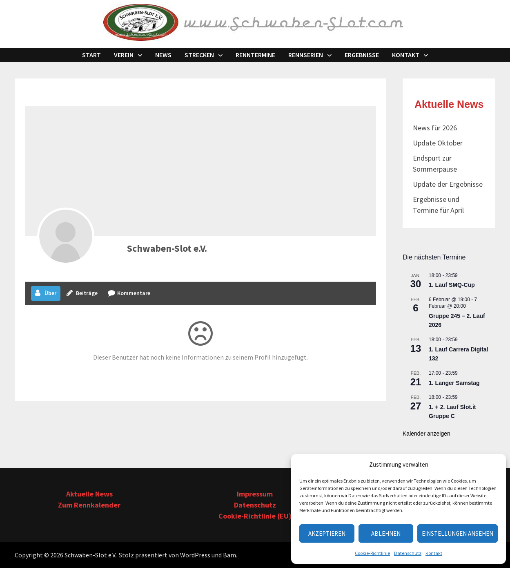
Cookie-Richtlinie (372, 553)
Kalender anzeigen (426, 433)
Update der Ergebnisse (448, 184)
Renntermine (255, 55)
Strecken (199, 55)
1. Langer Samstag (454, 383)
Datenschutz (407, 553)
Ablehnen (386, 533)
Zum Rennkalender (89, 505)
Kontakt (433, 553)
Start (91, 55)
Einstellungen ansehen (457, 533)
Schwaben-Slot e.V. (167, 248)
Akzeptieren (326, 533)
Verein (124, 55)
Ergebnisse (362, 55)
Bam (229, 555)
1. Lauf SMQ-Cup (452, 285)
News (163, 55)
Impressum (255, 494)
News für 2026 (435, 127)
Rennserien (305, 55)
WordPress (195, 555)
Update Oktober (438, 143)
